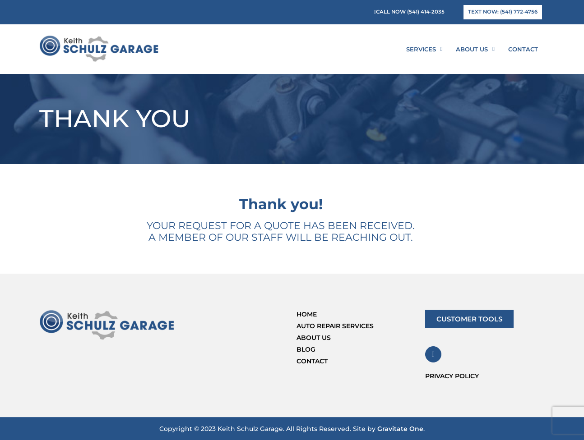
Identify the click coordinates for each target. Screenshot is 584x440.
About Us (475, 48)
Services (424, 48)
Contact (523, 49)
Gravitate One (400, 429)
